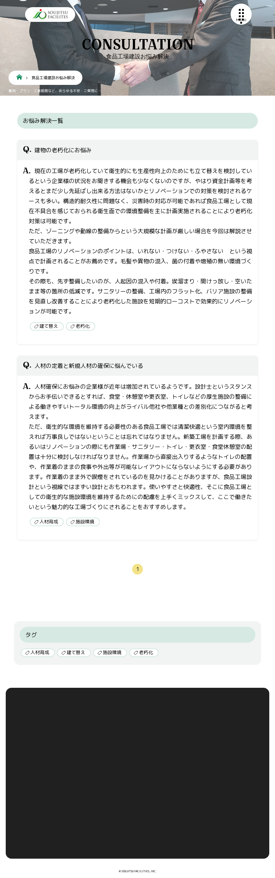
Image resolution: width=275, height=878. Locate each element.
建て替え (48, 326)
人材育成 (48, 521)
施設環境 (85, 521)
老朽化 (83, 326)
